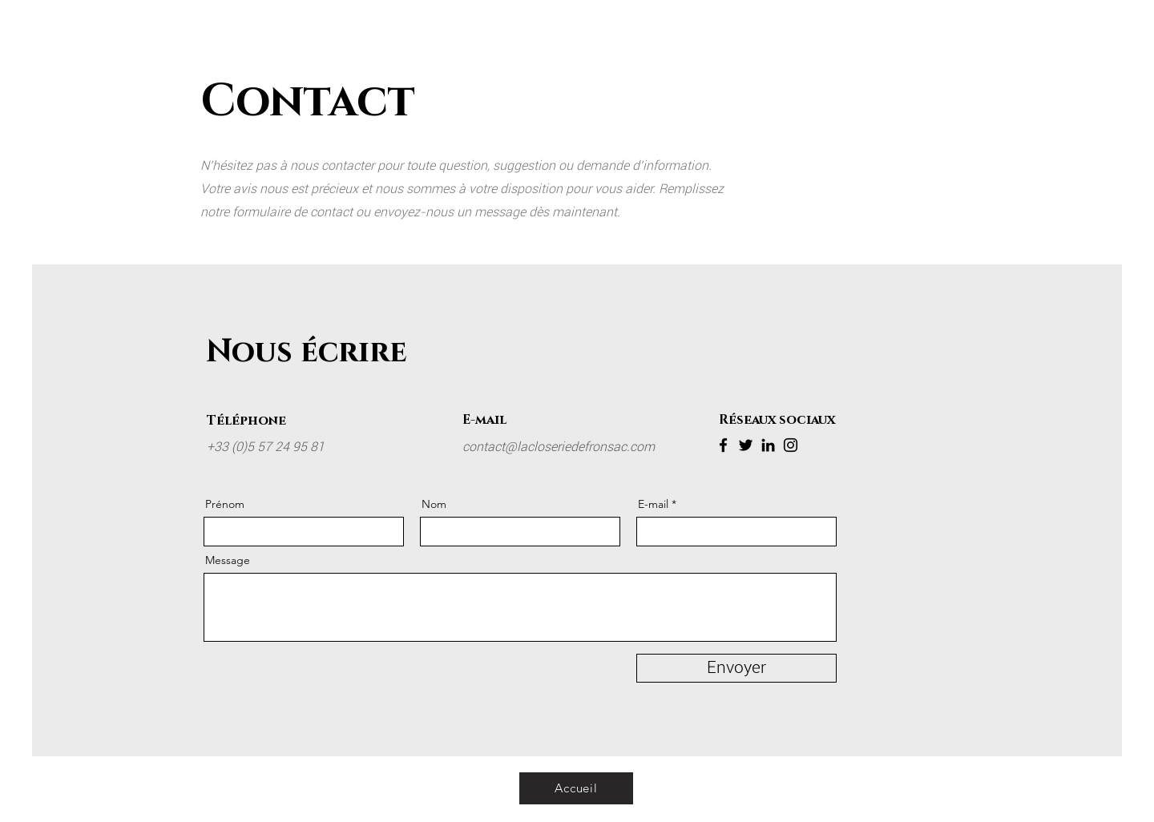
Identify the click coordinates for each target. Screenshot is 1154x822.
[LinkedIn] (768, 445)
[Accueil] (576, 788)
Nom (434, 504)
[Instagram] (790, 445)
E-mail (653, 504)
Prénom (224, 504)
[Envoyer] (736, 668)
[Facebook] (723, 445)
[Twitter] (745, 445)
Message (227, 560)
